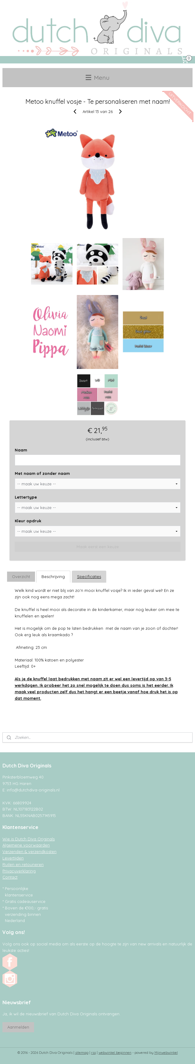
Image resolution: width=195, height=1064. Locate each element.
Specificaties (89, 576)
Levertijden (13, 858)
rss (93, 1052)
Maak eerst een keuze (97, 546)
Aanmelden (18, 1027)
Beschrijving (53, 576)
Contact (10, 877)
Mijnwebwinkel (166, 1052)
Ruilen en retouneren (23, 864)
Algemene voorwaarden (26, 845)
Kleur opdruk (28, 520)
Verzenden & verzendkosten (29, 851)
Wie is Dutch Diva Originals (28, 838)
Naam (21, 449)
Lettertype (26, 497)
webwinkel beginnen (115, 1052)
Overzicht (21, 576)
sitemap (81, 1052)
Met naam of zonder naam (42, 473)
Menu (98, 77)
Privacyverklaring (19, 870)
